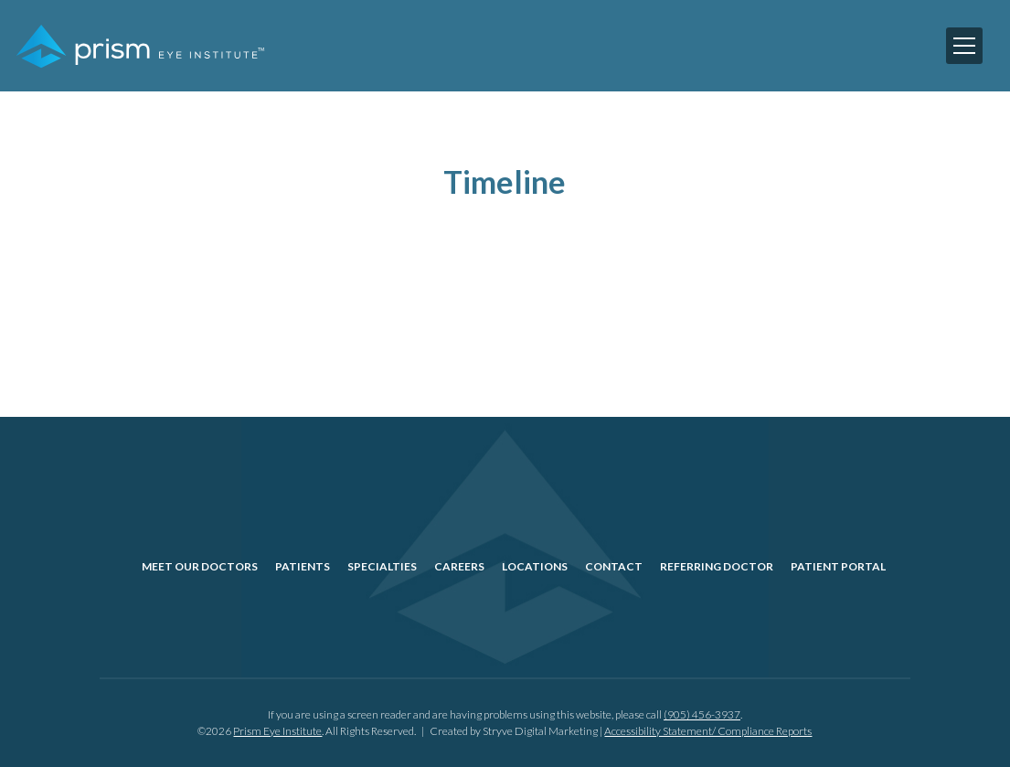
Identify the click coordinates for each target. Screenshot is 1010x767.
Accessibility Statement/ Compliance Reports (708, 731)
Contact (614, 566)
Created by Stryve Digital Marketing (514, 731)
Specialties (382, 566)
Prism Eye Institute (277, 731)
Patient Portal (838, 566)
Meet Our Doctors (200, 566)
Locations (535, 566)
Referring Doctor (716, 566)
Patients (302, 566)
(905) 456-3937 (702, 714)
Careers (459, 566)
